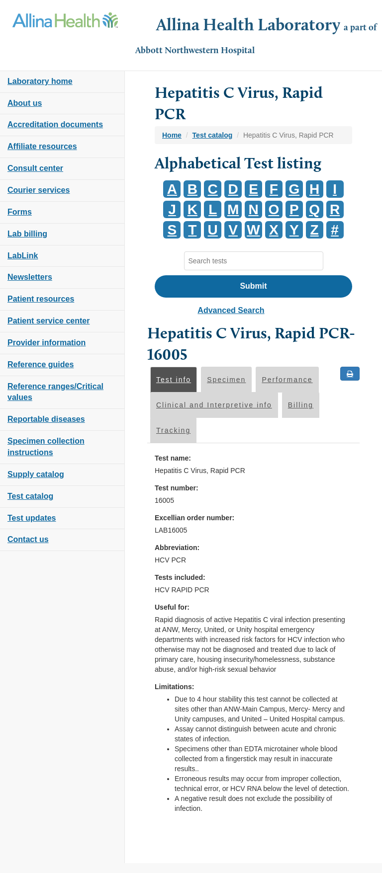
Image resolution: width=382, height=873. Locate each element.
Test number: (176, 488)
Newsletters (29, 277)
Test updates (31, 518)
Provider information (46, 342)
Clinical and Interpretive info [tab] (214, 405)
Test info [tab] (173, 380)
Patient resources (40, 299)
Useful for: (172, 607)
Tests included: (180, 577)
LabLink (22, 255)
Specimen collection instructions (46, 447)
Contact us (28, 539)
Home (172, 135)
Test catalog (30, 496)
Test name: (173, 458)
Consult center (35, 168)
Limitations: (174, 687)
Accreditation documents (55, 124)
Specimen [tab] (226, 380)
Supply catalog (35, 474)
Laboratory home (40, 81)
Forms (19, 212)
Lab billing (27, 234)
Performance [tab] (287, 380)
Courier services (38, 190)
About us (24, 103)
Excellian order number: (194, 518)
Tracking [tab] (173, 430)
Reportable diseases (46, 419)
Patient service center (48, 321)
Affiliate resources (42, 146)
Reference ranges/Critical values (55, 392)
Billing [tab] (300, 405)
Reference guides (40, 364)
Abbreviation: (177, 548)
